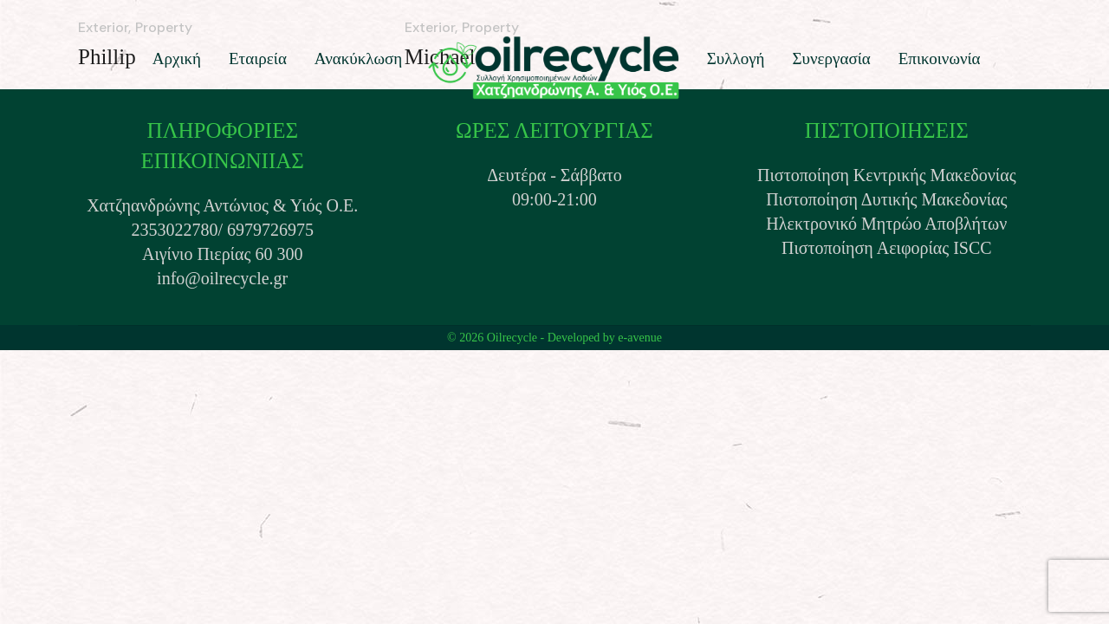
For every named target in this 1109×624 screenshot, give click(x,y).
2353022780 (174, 229)
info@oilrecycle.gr (222, 278)
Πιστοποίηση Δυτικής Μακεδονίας (886, 199)
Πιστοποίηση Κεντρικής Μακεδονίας (886, 175)
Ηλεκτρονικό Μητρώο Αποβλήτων (886, 223)
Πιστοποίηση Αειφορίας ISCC (886, 247)
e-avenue (640, 337)
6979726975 (270, 229)
